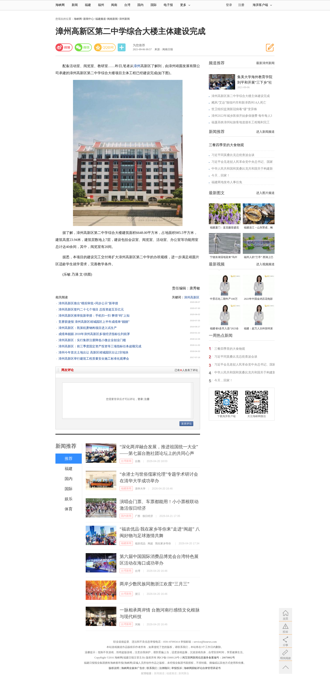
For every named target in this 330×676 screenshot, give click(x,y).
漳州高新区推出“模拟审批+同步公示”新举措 (88, 303)
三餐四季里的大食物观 (226, 145)
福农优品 (140, 543)
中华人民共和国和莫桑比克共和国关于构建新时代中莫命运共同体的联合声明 (245, 373)
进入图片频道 (265, 193)
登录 (140, 399)
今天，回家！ (220, 175)
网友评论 (67, 370)
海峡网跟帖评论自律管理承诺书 (202, 668)
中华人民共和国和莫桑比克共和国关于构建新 (242, 168)
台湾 (127, 5)
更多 (185, 5)
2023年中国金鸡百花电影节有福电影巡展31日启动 (258, 299)
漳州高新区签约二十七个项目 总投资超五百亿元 (91, 309)
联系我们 (152, 668)
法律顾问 (164, 668)
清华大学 (140, 488)
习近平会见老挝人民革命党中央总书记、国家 (242, 161)
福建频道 (100, 18)
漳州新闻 (124, 18)
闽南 (114, 5)
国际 (154, 5)
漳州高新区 (191, 297)
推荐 (69, 458)
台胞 (137, 461)
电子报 (168, 5)
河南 (137, 624)
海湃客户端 (262, 5)
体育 (69, 509)
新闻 (75, 5)
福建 (88, 5)
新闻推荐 (65, 446)
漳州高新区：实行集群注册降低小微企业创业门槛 (92, 340)
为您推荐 (139, 45)
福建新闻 (126, 488)
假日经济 (147, 516)
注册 (241, 5)
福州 (101, 5)
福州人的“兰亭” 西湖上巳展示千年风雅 (258, 257)
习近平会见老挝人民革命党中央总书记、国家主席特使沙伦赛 (245, 365)
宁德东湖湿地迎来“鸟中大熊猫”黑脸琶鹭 (223, 257)
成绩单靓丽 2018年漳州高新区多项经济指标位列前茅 (94, 334)
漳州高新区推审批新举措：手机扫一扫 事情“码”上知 (94, 315)
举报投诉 (176, 668)
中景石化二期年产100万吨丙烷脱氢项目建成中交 (224, 299)
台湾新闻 (126, 461)
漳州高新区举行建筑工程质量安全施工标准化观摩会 (94, 358)
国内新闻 (126, 515)
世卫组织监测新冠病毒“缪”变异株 (234, 109)
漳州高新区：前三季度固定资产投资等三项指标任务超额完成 (100, 346)
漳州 (136, 66)
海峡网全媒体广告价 (133, 668)
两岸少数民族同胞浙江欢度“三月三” (154, 583)
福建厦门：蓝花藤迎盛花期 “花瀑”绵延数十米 (224, 228)
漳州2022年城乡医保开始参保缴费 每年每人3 (241, 115)
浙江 (137, 593)
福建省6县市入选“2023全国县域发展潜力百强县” (224, 329)
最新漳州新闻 (265, 63)
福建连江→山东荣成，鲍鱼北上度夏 (258, 228)
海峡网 (60, 5)
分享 (122, 47)
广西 (137, 516)
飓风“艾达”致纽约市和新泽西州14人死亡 (238, 102)
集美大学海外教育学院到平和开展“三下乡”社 (254, 79)
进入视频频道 (265, 264)
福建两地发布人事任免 (226, 182)
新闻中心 (88, 18)
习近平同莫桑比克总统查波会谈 (232, 155)
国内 (140, 5)
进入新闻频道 (265, 131)
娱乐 (69, 499)
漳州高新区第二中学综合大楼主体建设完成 (240, 96)
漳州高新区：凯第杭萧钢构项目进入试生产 (88, 328)
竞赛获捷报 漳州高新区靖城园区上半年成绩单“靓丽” (94, 321)
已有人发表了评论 (186, 370)
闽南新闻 (112, 18)
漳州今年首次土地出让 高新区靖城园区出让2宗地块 (93, 352)
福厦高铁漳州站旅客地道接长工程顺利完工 (240, 122)
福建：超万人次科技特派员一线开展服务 (258, 329)
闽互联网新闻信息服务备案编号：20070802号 (208, 657)
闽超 (150, 543)
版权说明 (114, 668)
